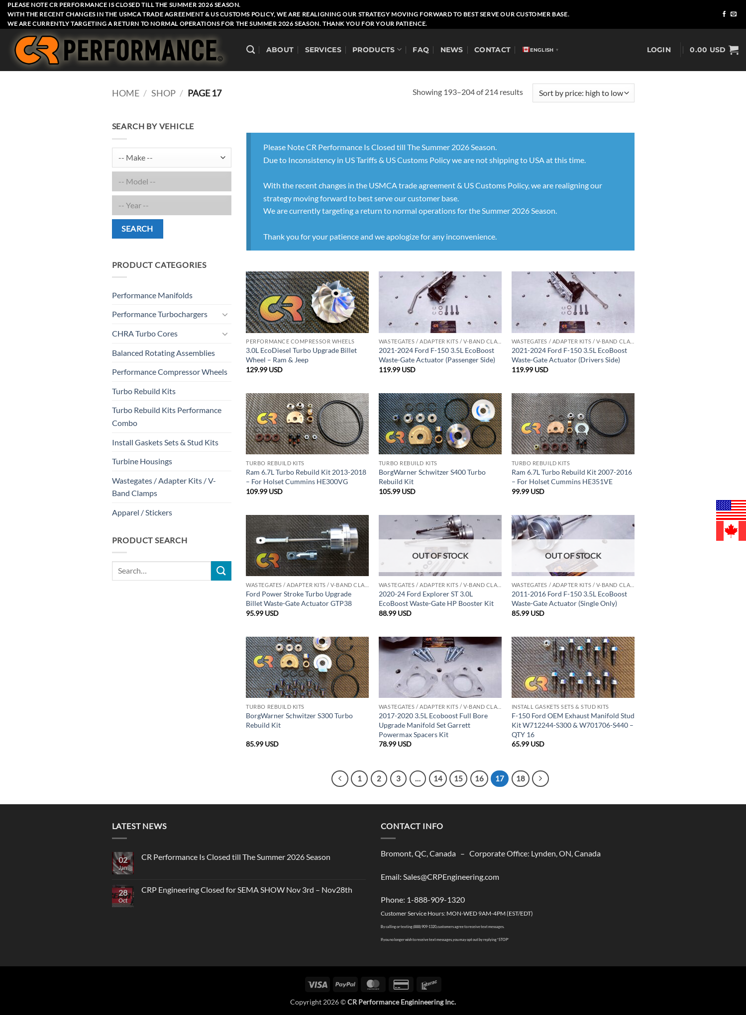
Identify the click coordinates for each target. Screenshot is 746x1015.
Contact (492, 49)
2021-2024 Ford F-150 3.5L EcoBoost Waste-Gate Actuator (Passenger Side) (437, 355)
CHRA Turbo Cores (145, 333)
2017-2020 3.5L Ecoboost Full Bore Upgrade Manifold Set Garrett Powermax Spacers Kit (433, 724)
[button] (659, 50)
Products (377, 49)
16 (479, 778)
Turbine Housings (142, 461)
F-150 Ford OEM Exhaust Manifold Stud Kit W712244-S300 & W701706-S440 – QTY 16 (573, 724)
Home (125, 92)
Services (323, 49)
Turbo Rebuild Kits (144, 391)
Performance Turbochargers (160, 314)
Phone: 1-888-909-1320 (423, 899)
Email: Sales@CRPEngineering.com (440, 876)
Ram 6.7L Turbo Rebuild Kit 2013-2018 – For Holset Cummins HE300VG (306, 477)
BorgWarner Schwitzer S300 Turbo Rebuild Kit (299, 720)
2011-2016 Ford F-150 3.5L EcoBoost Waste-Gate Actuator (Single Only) (569, 598)
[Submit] (221, 571)
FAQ (421, 49)
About (280, 49)
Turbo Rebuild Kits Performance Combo (166, 416)
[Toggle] (225, 314)
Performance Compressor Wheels (169, 371)
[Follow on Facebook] (724, 14)
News (451, 49)
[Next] (540, 778)
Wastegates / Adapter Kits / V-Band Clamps (164, 487)
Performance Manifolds (152, 295)
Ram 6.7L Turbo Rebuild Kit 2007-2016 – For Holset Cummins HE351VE (572, 477)
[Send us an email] (734, 14)
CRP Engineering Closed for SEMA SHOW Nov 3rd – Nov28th (246, 889)
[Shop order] (583, 93)
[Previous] (339, 778)
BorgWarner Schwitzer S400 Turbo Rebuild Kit (432, 477)
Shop (163, 92)
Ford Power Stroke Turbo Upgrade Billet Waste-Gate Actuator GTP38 (299, 598)
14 (437, 778)
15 (458, 778)
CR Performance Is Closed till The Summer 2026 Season (235, 856)
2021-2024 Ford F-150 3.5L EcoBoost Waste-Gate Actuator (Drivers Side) (569, 355)
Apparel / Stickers (142, 512)
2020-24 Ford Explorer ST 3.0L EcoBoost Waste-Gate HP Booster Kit (436, 598)
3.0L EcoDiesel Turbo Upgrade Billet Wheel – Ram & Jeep (301, 355)
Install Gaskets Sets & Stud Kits (165, 442)
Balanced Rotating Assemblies (163, 352)
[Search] (250, 50)
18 (520, 778)
